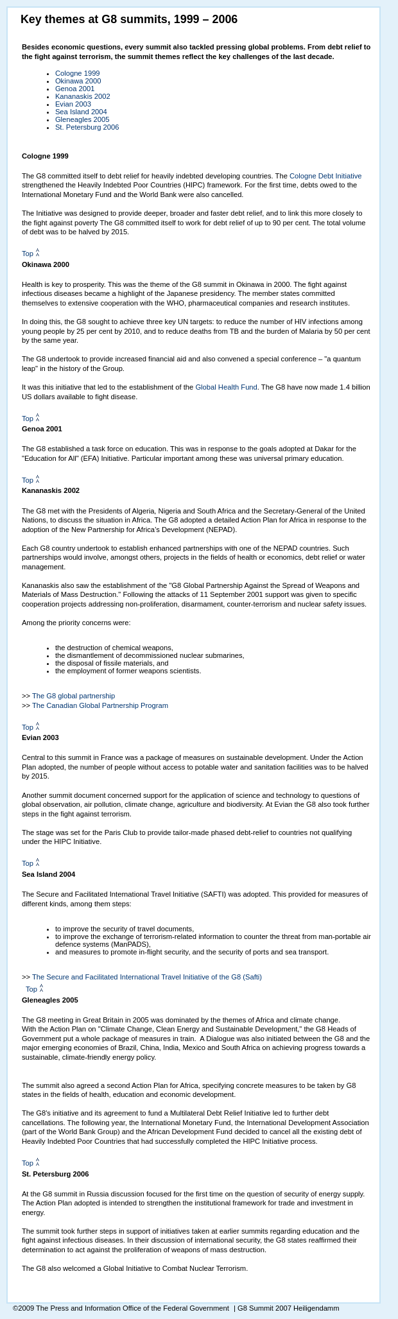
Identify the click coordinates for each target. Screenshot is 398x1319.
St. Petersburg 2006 (87, 127)
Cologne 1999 (77, 73)
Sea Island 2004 (81, 112)
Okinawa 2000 (78, 81)
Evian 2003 (73, 104)
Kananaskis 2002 (82, 96)
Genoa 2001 (75, 88)
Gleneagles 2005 (82, 119)
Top (27, 253)
